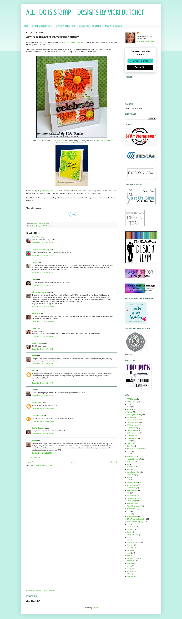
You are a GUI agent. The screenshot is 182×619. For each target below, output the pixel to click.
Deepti (34, 279)
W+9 (128, 555)
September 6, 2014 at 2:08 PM (42, 383)
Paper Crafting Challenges (76, 42)
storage (129, 568)
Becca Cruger (37, 403)
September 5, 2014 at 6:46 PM (42, 272)
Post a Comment (35, 457)
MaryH (34, 441)
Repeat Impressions (134, 506)
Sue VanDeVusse (38, 428)
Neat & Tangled (132, 490)
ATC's (129, 407)
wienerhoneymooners (40, 292)
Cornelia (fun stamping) (40, 250)
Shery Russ (36, 237)
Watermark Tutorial (133, 558)
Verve (129, 553)
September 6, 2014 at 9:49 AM (42, 364)
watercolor (130, 576)
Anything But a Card (134, 415)
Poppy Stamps (132, 501)
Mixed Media (131, 488)
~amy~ (34, 328)
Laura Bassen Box (133, 472)
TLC (128, 537)
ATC (128, 404)
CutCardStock (131, 438)
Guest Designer (37, 226)
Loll (33, 390)
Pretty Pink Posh (132, 503)
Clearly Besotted (132, 430)
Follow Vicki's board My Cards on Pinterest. (41, 590)
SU (128, 524)
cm (33, 371)
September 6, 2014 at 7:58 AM (42, 349)
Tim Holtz (130, 545)
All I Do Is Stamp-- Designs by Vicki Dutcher (85, 12)
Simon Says (131, 527)
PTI (128, 493)
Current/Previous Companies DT (42, 26)
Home (26, 26)
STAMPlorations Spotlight (135, 522)
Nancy (34, 356)
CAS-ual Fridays (132, 422)
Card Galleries (84, 26)
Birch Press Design (133, 420)
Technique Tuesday (133, 542)
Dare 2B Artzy (131, 443)
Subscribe (140, 67)
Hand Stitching (132, 456)
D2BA (129, 441)
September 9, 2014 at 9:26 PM (42, 396)
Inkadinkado (131, 467)
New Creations (37, 415)
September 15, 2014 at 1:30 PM (43, 408)
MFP (128, 477)
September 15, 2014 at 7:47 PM (43, 421)
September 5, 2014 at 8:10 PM (42, 285)
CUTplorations (132, 428)
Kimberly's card (68, 143)
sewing (129, 566)
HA (128, 454)
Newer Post (31, 462)
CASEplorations (132, 425)
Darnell (34, 262)
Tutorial (129, 550)
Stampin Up (131, 529)
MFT (128, 480)
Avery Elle (130, 417)
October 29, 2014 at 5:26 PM (42, 453)
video (129, 574)
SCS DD (130, 514)
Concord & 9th (132, 435)
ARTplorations (132, 402)
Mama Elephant (132, 485)
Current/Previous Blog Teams (65, 26)
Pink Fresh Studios (133, 498)
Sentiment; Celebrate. (102, 141)
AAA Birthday (131, 399)
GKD (128, 451)
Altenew (129, 412)
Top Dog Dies (131, 548)
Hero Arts (130, 462)
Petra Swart (36, 313)
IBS (128, 464)
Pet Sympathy (131, 495)
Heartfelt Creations (133, 459)
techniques (130, 571)
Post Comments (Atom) (44, 465)
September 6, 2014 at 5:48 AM (42, 336)
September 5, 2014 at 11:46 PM (43, 321)
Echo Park (130, 446)
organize (130, 563)
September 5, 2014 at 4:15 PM (42, 255)
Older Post (113, 462)
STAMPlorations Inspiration (136, 519)
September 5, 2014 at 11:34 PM (43, 306)
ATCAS (129, 409)
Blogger (95, 608)
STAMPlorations (47, 226)
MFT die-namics (132, 482)
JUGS (129, 469)
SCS (128, 511)
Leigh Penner (37, 343)
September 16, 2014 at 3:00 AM (43, 434)
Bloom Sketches (58, 141)
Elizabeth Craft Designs (135, 448)
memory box (131, 561)
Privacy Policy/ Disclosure (113, 26)
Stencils (129, 532)
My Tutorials (96, 26)
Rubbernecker (131, 508)
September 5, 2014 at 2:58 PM (42, 243)
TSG (128, 540)
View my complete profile (145, 41)
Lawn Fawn (131, 475)
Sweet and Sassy (133, 535)
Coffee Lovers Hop (133, 433)
